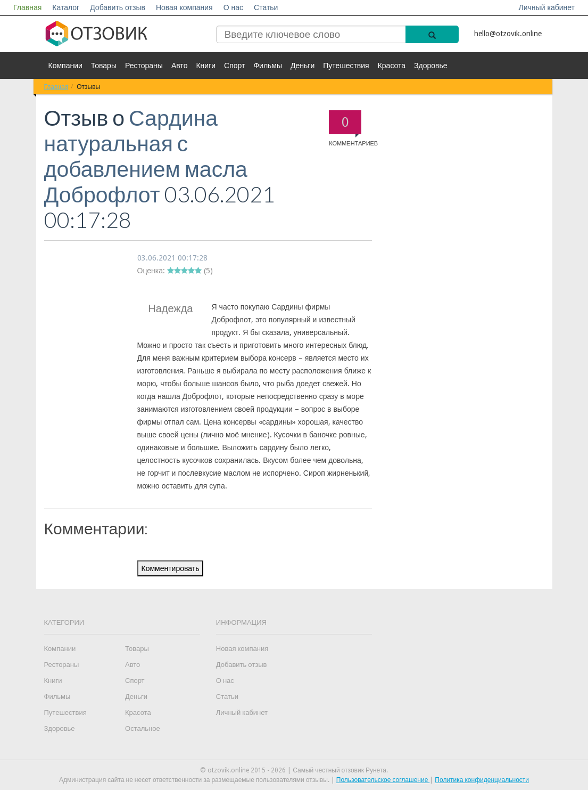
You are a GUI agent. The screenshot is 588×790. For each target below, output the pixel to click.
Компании (65, 65)
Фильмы (267, 65)
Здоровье (431, 65)
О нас (233, 7)
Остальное (142, 728)
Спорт (234, 65)
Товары (104, 65)
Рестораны (144, 65)
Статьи (266, 7)
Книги (206, 65)
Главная (27, 7)
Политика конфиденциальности (482, 780)
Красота (391, 65)
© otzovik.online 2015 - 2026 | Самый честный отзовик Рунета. (294, 770)
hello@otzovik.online (508, 33)
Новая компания (184, 7)
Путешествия (346, 65)
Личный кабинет (547, 7)
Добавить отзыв (117, 7)
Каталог (65, 7)
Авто (179, 65)
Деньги (302, 65)
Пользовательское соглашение (383, 780)
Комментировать (171, 568)
